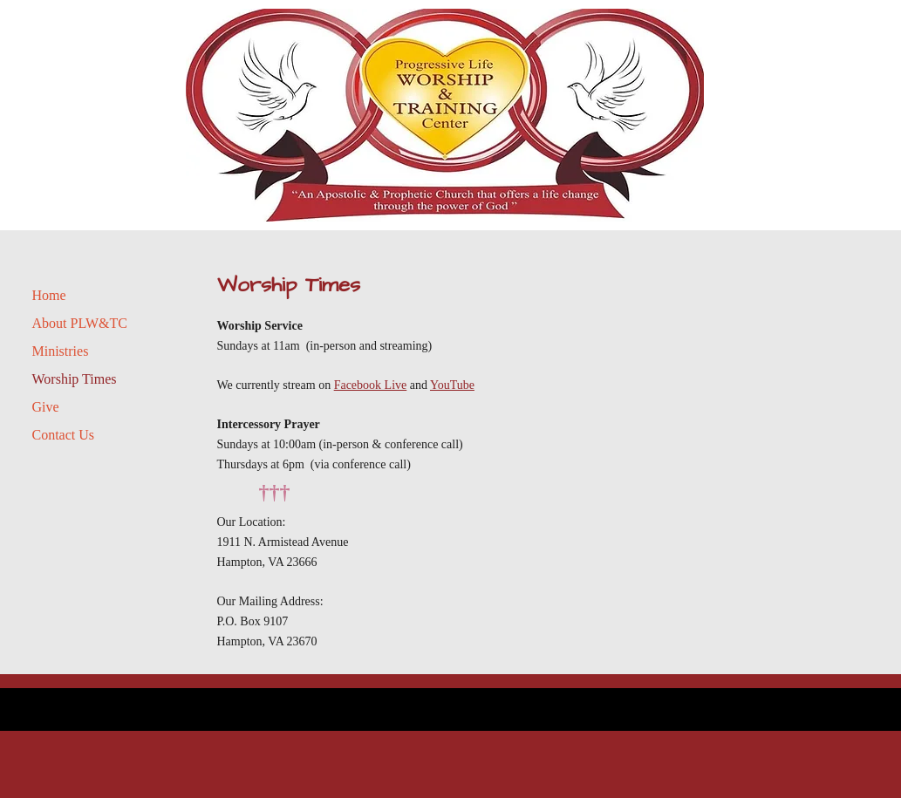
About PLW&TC (79, 323)
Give (45, 406)
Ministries (60, 351)
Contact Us (63, 434)
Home (49, 295)
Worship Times (74, 379)
